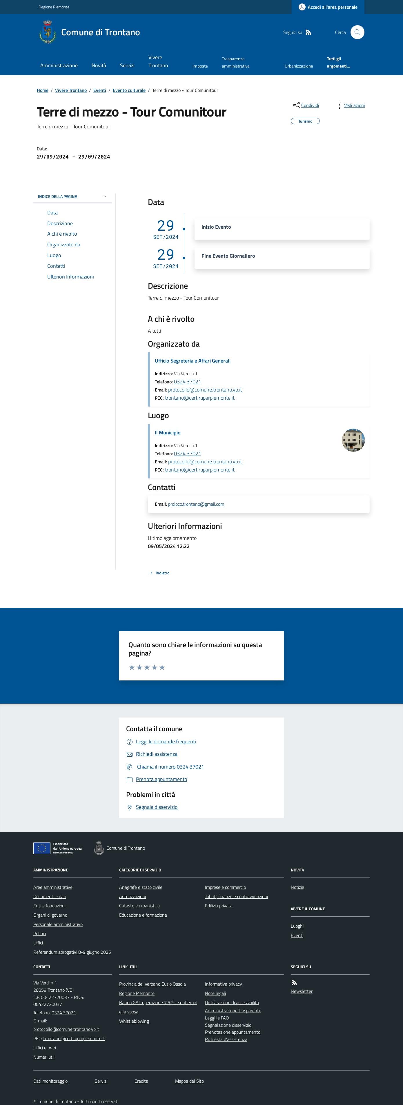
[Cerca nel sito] (355, 32)
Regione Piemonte (54, 7)
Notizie (297, 887)
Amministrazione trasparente (233, 1010)
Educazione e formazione (143, 914)
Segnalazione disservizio (228, 1025)
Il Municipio (168, 432)
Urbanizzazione (299, 66)
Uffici (38, 942)
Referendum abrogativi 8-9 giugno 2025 (72, 952)
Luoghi (297, 925)
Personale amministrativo (58, 924)
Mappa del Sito (189, 1080)
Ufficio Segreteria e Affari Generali (192, 361)
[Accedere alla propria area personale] (328, 7)
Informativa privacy (223, 983)
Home (42, 90)
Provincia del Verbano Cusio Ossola (152, 983)
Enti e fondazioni (49, 905)
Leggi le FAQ (217, 1017)
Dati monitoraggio (50, 1080)
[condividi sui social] (305, 105)
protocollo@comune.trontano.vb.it (205, 390)
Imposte (200, 66)
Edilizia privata (219, 905)
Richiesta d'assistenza (226, 1039)
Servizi (127, 65)
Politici (39, 933)
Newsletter (302, 991)
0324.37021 (187, 381)
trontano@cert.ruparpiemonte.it (200, 398)
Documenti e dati (49, 896)
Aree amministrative (52, 887)
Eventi (99, 90)
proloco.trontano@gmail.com (196, 504)
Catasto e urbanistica (139, 905)
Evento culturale (129, 90)
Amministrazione (59, 65)
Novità (99, 65)
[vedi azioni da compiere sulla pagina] (350, 105)
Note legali (215, 993)
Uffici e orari (44, 1047)
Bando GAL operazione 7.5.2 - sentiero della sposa (158, 1007)
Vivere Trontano (158, 61)
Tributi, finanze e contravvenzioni (236, 896)
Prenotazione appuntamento (232, 1031)
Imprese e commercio (225, 887)
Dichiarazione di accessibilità (232, 1002)
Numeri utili (44, 1056)
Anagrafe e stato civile (140, 887)
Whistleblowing (134, 1020)
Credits (141, 1080)
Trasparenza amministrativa (236, 62)
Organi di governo (50, 914)
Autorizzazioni (132, 896)
